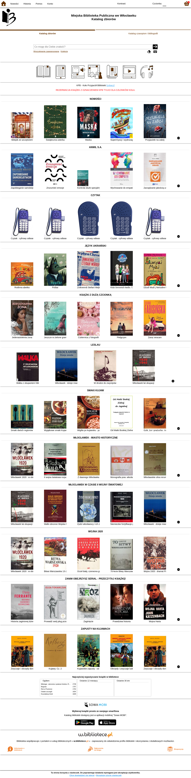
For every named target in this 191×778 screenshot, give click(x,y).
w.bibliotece (81, 741)
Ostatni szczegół (46, 691)
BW (135, 3)
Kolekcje (64, 51)
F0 (164, 3)
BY (147, 3)
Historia (27, 4)
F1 (169, 3)
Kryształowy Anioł (47, 694)
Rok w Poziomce (46, 689)
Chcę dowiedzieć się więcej (82, 775)
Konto (50, 4)
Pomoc (39, 4)
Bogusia (43, 687)
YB (141, 3)
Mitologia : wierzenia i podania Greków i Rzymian (57, 684)
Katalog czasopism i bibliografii (143, 33)
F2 (176, 3)
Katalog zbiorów (47, 33)
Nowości (14, 4)
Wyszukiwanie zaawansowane (46, 51)
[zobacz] (111, 85)
